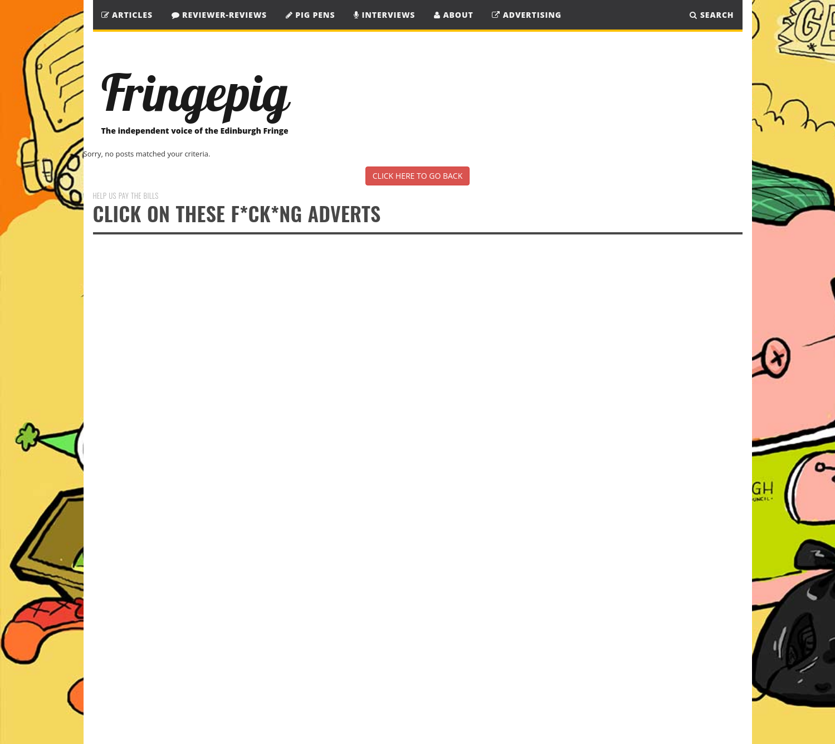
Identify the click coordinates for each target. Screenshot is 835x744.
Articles (127, 14)
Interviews (384, 14)
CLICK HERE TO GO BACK (417, 175)
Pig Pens (310, 14)
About (453, 14)
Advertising (526, 14)
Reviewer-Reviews (219, 14)
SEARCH (712, 14)
